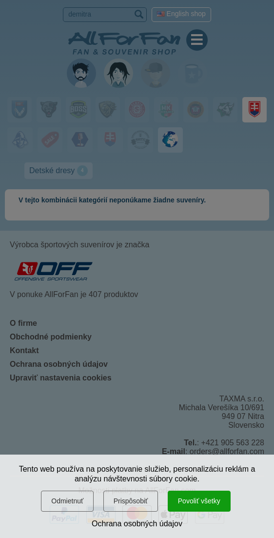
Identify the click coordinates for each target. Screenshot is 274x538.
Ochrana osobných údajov (137, 523)
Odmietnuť (67, 501)
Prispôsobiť (131, 501)
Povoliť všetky (199, 501)
